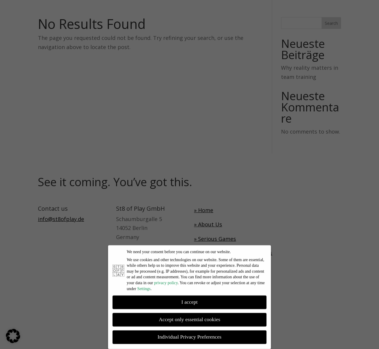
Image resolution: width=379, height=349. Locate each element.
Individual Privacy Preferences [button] (189, 334)
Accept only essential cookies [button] (189, 317)
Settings (143, 286)
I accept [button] (190, 300)
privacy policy (166, 280)
